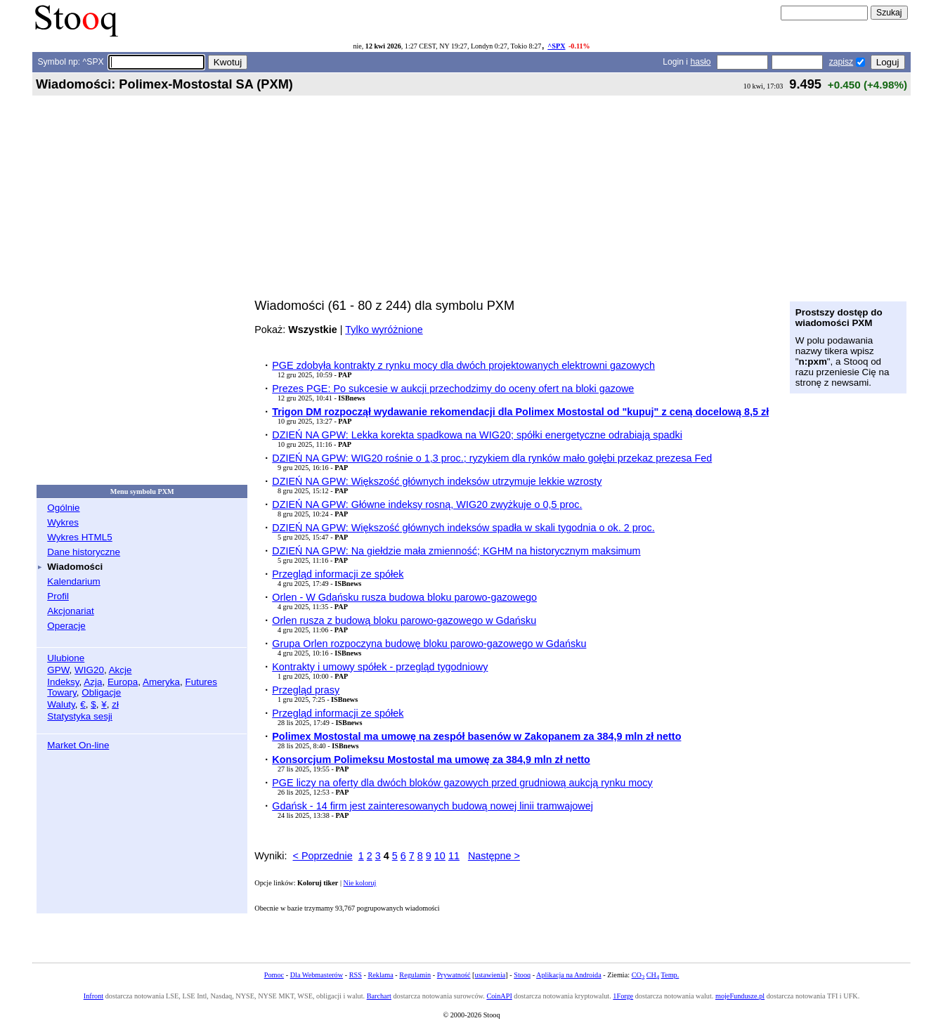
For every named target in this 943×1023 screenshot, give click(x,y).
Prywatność (454, 975)
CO (638, 975)
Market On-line (78, 745)
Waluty (61, 704)
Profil (58, 596)
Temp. (670, 975)
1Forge (623, 996)
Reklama (380, 975)
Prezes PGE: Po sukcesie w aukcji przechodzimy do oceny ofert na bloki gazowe (453, 388)
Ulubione (65, 658)
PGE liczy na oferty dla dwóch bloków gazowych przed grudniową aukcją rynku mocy (462, 782)
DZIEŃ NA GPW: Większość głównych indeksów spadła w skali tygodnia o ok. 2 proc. (463, 527)
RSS (355, 975)
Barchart (379, 996)
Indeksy (63, 682)
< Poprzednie (323, 855)
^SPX (556, 46)
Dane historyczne (83, 552)
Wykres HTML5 (79, 537)
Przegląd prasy (305, 690)
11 (454, 855)
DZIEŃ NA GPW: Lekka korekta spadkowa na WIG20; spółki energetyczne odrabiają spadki (477, 435)
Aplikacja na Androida (568, 975)
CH (652, 975)
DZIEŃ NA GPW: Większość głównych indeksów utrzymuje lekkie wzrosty (436, 481)
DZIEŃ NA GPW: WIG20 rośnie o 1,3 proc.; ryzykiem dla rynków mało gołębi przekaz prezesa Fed (492, 458)
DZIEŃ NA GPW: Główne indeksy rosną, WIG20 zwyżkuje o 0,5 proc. (427, 504)
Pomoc (274, 975)
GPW (58, 670)
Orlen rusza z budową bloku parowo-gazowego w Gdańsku (404, 620)
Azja (93, 682)
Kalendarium (73, 581)
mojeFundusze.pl (740, 996)
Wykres (63, 522)
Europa (123, 682)
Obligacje (101, 692)
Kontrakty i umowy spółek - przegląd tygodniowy (380, 666)
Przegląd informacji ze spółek (337, 574)
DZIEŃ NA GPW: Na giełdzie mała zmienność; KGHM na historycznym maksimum (456, 550)
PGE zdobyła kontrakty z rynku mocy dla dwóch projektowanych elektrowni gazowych (463, 365)
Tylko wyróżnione (383, 329)
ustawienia (490, 975)
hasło (700, 62)
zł (115, 704)
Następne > (494, 855)
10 (440, 855)
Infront (93, 996)
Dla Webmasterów (316, 975)
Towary (62, 692)
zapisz (841, 62)
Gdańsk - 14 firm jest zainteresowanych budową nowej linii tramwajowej (432, 806)
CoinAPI (499, 996)
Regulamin (415, 975)
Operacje (66, 625)
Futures (201, 682)
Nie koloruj (360, 883)
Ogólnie (63, 507)
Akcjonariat (70, 611)
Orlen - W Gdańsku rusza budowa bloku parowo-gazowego (404, 597)
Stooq (522, 975)
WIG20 (89, 670)
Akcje (120, 670)
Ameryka (161, 682)
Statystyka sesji (79, 716)
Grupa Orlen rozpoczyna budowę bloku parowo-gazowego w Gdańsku (429, 643)
